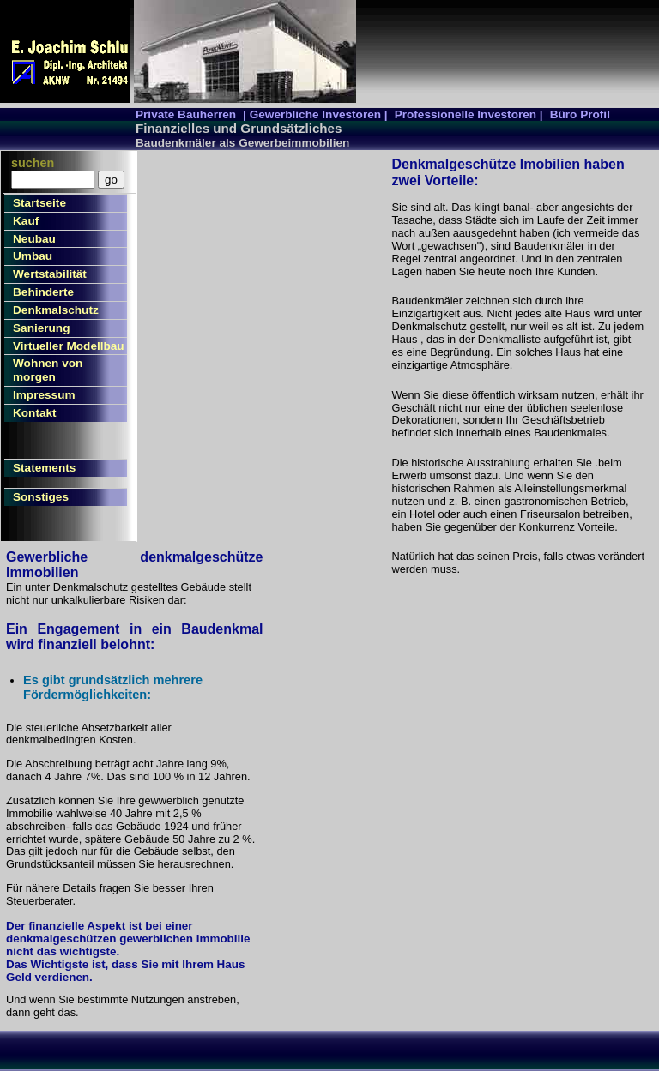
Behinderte (43, 292)
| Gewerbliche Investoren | (315, 114)
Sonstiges (41, 496)
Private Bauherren (186, 114)
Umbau (32, 256)
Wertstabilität (50, 274)
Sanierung (41, 328)
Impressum (44, 394)
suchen (32, 163)
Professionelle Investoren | (469, 114)
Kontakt (35, 412)
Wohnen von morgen (47, 370)
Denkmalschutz (56, 310)
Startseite (39, 202)
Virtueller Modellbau (68, 346)
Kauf (26, 220)
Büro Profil (580, 114)
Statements (44, 467)
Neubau (34, 238)
